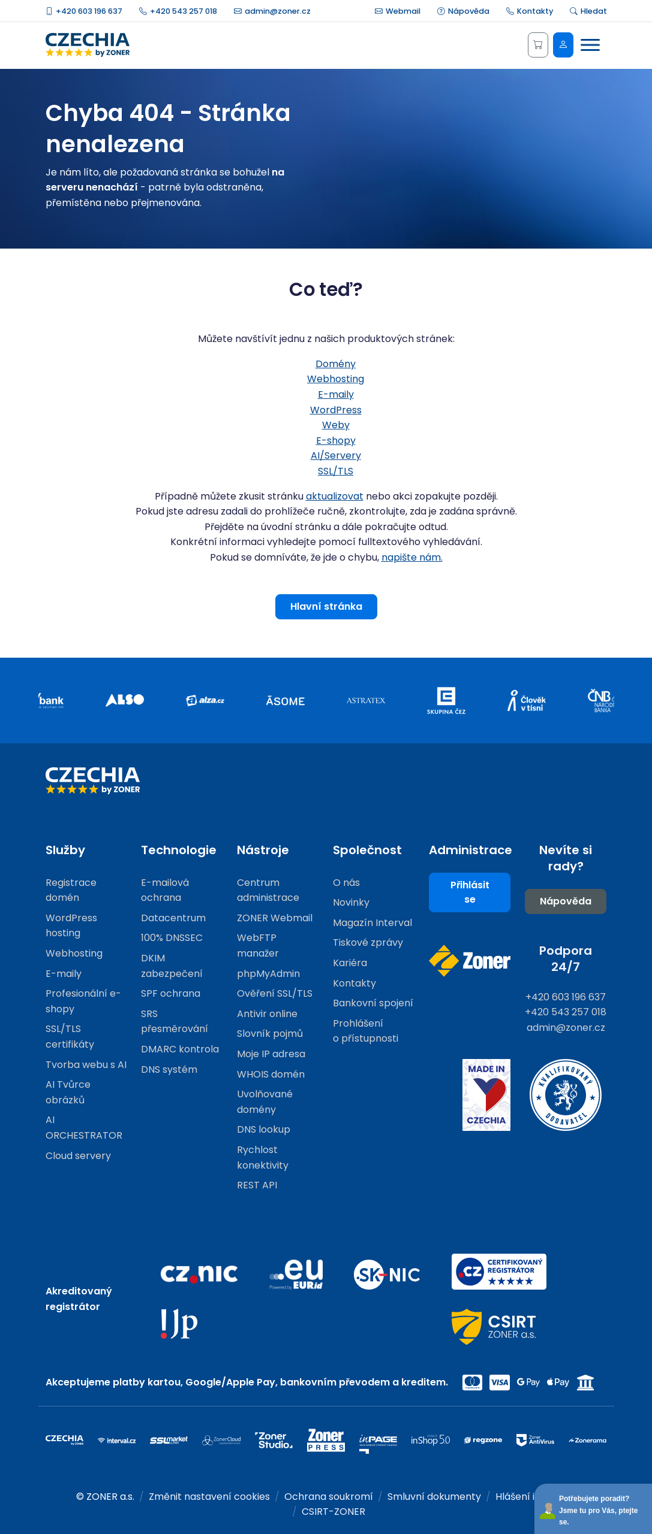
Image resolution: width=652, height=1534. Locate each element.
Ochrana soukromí (328, 1496)
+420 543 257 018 (178, 11)
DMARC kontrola (180, 1049)
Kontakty (529, 11)
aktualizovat (334, 496)
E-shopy (336, 440)
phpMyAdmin (268, 974)
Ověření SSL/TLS (275, 993)
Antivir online (267, 1014)
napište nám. (412, 557)
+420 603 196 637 (84, 11)
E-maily (336, 394)
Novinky (351, 902)
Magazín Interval (372, 923)
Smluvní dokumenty (434, 1496)
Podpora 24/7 (565, 958)
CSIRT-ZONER (333, 1511)
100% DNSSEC (172, 938)
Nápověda (463, 11)
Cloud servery (78, 1156)
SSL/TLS (335, 471)
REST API (257, 1185)
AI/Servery (336, 455)
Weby (336, 425)
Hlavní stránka (326, 606)
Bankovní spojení (373, 1003)
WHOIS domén (271, 1074)
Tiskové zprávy (368, 942)
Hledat (588, 11)
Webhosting (335, 379)
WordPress (336, 410)
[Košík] (538, 45)
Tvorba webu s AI (86, 1065)
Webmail (397, 11)
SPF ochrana (170, 993)
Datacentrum (173, 918)
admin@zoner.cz (272, 11)
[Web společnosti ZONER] (469, 961)
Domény (336, 364)
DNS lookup (263, 1129)
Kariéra (350, 963)
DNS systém (169, 1069)
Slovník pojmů (270, 1033)
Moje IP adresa (271, 1054)
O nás (346, 882)
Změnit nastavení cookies (209, 1496)
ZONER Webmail (275, 918)
